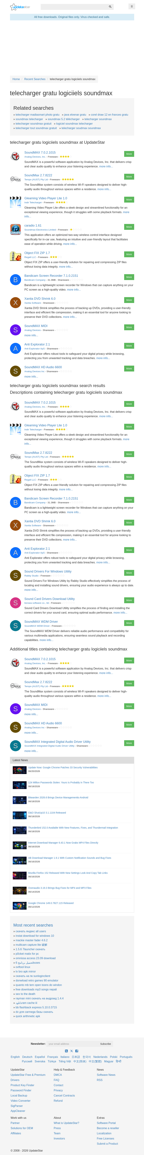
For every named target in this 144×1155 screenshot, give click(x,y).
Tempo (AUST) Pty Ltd (36, 179)
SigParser (17, 1105)
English (15, 1056)
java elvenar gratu (75, 114)
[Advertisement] (72, 48)
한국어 (87, 1056)
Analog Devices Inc (34, 371)
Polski (113, 1056)
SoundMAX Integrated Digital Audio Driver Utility (57, 741)
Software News (106, 1074)
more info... (106, 166)
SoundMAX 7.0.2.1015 (40, 152)
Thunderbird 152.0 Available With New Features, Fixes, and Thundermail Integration (73, 827)
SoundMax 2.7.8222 (38, 175)
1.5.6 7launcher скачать (30, 949)
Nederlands (100, 1056)
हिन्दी (118, 1061)
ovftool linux (23, 967)
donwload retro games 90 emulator (37, 980)
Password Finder (21, 1090)
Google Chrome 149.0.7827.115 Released (51, 903)
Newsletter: (38, 1043)
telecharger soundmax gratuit (33, 123)
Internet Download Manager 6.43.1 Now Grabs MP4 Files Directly (63, 842)
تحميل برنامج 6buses (28, 962)
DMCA (58, 1074)
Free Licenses (105, 1138)
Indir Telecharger (33, 202)
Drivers (15, 1080)
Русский (27, 1061)
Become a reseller (108, 1128)
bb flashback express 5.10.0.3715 (36, 1007)
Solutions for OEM (22, 1128)
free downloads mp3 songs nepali (36, 989)
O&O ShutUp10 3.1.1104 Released (47, 812)
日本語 (76, 1056)
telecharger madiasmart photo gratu (37, 114)
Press (57, 1128)
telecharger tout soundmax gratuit (36, 128)
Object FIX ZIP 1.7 (37, 253)
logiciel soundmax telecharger (74, 123)
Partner (15, 1123)
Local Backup (19, 1095)
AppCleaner (18, 1110)
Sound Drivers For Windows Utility (48, 571)
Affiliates (16, 1133)
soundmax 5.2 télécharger (64, 119)
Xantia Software (32, 303)
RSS (100, 1080)
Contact (58, 1085)
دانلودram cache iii (26, 1002)
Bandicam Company (35, 280)
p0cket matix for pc (27, 953)
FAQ (56, 1080)
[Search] (110, 7)
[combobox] (74, 7)
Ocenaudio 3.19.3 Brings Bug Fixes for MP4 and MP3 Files (60, 888)
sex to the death (25, 993)
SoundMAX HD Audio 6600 (43, 367)
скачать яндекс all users (31, 931)
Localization (104, 1133)
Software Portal (106, 1123)
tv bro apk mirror (26, 971)
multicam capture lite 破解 (31, 944)
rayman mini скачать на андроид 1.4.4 (40, 998)
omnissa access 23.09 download (36, 958)
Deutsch (27, 1056)
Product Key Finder (22, 1085)
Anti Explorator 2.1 (37, 344)
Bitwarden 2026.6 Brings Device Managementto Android (58, 797)
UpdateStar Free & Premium (28, 1074)
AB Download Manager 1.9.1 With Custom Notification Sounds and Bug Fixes (69, 858)
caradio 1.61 (33, 225)
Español (40, 1056)
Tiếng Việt (65, 1061)
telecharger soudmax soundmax (81, 128)
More (129, 154)
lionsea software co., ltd (36, 603)
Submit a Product (107, 1143)
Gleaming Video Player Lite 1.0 (45, 198)
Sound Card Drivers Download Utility (49, 599)
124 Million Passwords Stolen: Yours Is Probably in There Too (61, 782)
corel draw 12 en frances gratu (109, 114)
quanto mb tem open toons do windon (39, 984)
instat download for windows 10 (35, 935)
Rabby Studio (31, 575)
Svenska (40, 1061)
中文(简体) (79, 1061)
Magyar (108, 1061)
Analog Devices (32, 330)
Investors (59, 1138)
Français (52, 1056)
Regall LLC (30, 257)
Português (126, 1056)
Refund (58, 1100)
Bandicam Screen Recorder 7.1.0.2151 (51, 275)
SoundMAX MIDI (36, 326)
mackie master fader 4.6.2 (32, 940)
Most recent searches (33, 925)
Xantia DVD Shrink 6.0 (40, 298)
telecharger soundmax (98, 119)
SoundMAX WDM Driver (41, 621)
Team (57, 1133)
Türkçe (52, 1061)
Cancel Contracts (64, 1095)
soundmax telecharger (29, 119)
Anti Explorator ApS (34, 348)
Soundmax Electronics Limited (40, 229)
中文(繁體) (95, 1061)
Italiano (64, 1056)
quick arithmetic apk (28, 1016)
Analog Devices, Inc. (35, 156)
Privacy (58, 1090)
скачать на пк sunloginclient (33, 976)
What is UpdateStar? (66, 1123)
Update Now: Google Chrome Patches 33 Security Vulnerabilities (63, 767)
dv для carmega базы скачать (34, 1011)
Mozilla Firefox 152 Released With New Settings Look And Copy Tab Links (68, 873)
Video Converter (21, 1100)
